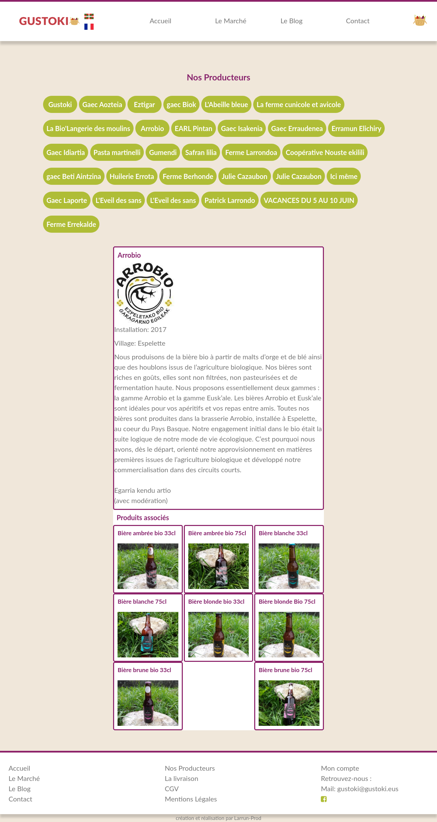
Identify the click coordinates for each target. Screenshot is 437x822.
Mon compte (340, 768)
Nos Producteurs (190, 768)
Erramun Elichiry (356, 128)
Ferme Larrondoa (251, 152)
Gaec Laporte (66, 200)
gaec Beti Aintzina (73, 176)
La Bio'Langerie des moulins (88, 128)
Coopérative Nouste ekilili (325, 152)
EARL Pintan (193, 128)
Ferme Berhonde (188, 176)
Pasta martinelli (117, 152)
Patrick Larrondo (230, 200)
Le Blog (291, 20)
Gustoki (60, 104)
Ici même (343, 176)
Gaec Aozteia (102, 104)
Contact (357, 20)
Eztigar (144, 104)
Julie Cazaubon (244, 176)
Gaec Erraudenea (297, 128)
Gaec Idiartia (65, 152)
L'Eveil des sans (118, 200)
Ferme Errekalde (71, 224)
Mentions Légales (191, 799)
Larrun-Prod (247, 818)
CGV (172, 788)
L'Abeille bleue (226, 104)
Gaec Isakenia (242, 128)
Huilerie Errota (132, 176)
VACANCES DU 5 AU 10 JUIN (309, 200)
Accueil (160, 20)
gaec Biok (181, 104)
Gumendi (163, 152)
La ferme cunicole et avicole (299, 104)
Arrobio (152, 128)
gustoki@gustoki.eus (367, 788)
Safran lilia (201, 152)
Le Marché (230, 20)
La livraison (181, 778)
